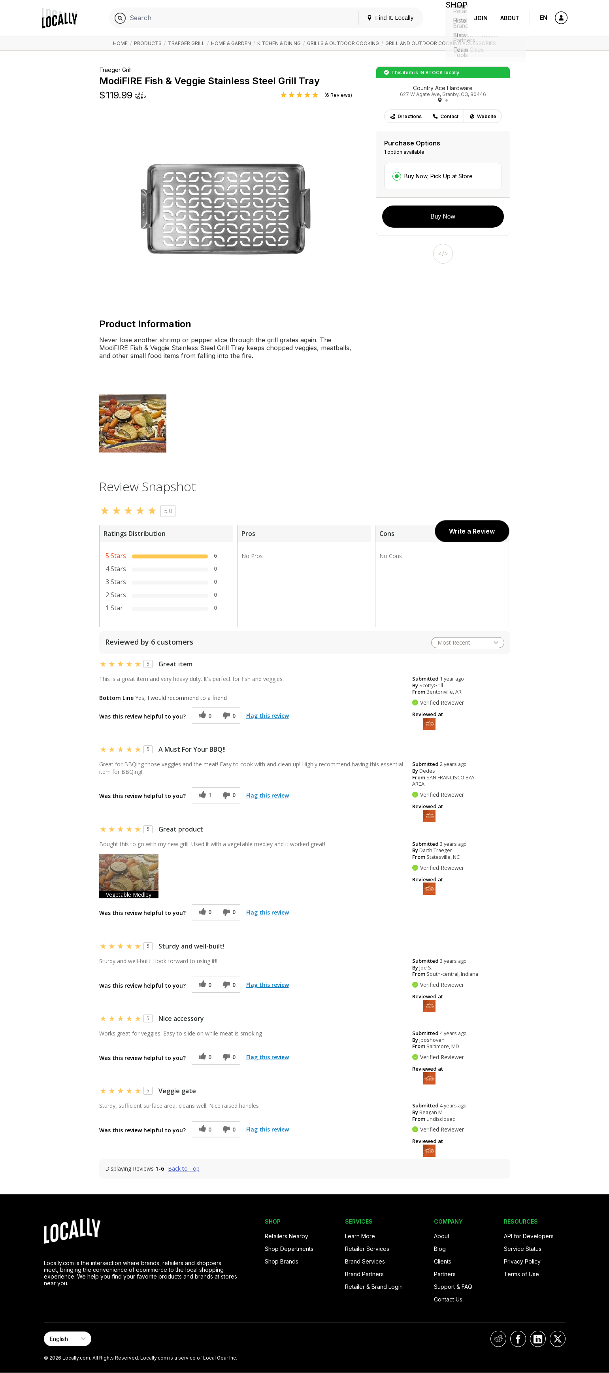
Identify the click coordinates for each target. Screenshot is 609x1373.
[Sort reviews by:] (467, 642)
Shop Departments (289, 1248)
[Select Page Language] (67, 1339)
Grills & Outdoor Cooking (343, 43)
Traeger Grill (186, 43)
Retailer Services (367, 1248)
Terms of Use (521, 1274)
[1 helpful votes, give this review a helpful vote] (204, 795)
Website (482, 116)
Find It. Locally (383, 17)
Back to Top (184, 1168)
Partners (445, 1274)
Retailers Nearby (286, 1236)
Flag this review (267, 715)
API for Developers (529, 1236)
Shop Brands (281, 1261)
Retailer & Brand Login (374, 1286)
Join (481, 18)
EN (543, 17)
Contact (445, 116)
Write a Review (472, 531)
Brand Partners (364, 1274)
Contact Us (448, 1299)
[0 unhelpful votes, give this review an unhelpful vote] (228, 715)
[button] (128, 876)
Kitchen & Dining (279, 43)
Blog (440, 1248)
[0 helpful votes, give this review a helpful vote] (204, 715)
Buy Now (442, 216)
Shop (453, 18)
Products (148, 43)
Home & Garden (231, 43)
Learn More (360, 1236)
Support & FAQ (453, 1286)
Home (120, 43)
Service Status (522, 1248)
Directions (406, 116)
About (510, 18)
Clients (442, 1261)
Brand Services (365, 1261)
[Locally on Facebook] (518, 1339)
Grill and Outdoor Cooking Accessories (440, 43)
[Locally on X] (558, 1339)
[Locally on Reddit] (498, 1339)
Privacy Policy (522, 1261)
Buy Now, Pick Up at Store (438, 176)
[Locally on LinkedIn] (538, 1339)
